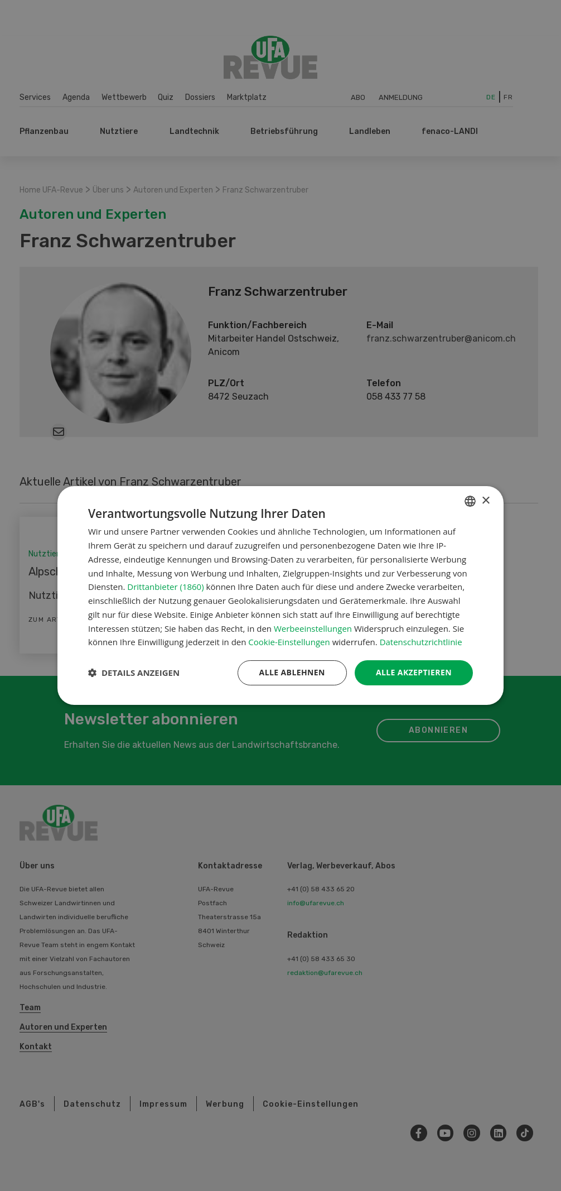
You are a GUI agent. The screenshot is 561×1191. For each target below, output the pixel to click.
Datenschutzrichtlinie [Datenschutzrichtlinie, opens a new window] (421, 641)
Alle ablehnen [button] (292, 672)
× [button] (485, 501)
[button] (134, 673)
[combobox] (470, 501)
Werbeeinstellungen (313, 628)
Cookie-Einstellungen (289, 641)
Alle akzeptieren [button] (414, 672)
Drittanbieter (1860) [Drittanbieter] (165, 586)
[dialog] (280, 595)
